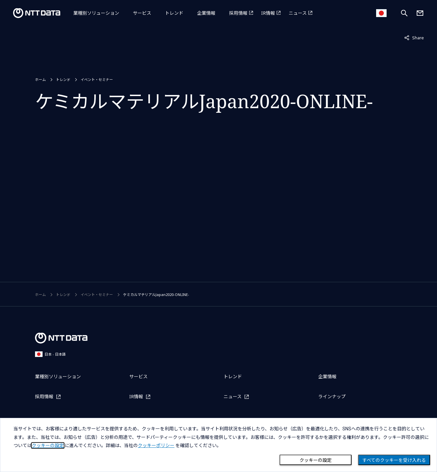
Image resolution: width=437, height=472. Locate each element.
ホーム (40, 79)
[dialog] (218, 445)
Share (414, 37)
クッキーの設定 (316, 460)
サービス (142, 13)
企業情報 (206, 13)
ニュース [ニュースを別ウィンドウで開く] (298, 13)
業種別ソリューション (96, 13)
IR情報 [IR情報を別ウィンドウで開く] (268, 13)
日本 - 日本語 (50, 354)
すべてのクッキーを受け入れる (394, 460)
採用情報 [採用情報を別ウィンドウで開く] (238, 13)
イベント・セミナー (97, 79)
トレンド (174, 13)
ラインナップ (332, 396)
